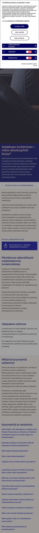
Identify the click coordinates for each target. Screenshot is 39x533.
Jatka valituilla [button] (19, 32)
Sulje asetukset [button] (19, 38)
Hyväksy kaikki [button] (19, 26)
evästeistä (10, 21)
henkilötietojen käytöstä (22, 21)
